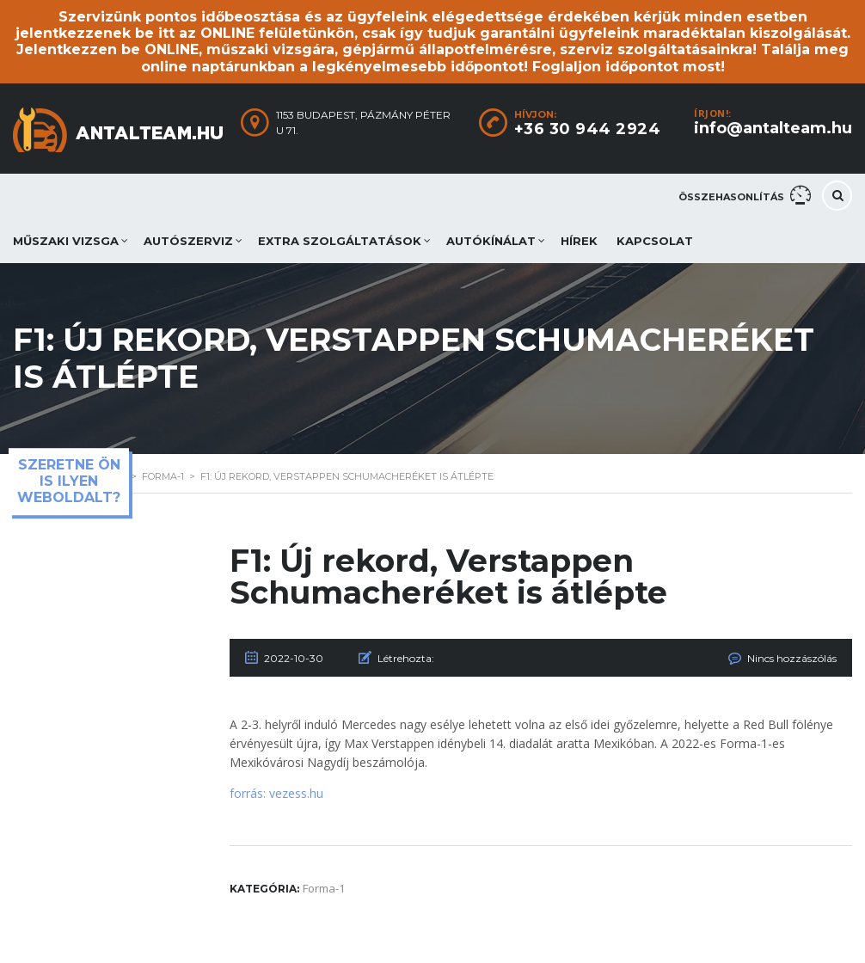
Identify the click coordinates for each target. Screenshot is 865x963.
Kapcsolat (655, 241)
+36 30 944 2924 (587, 129)
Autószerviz (188, 241)
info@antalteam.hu (773, 128)
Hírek (579, 241)
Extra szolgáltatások (339, 241)
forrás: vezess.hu (276, 793)
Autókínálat (491, 241)
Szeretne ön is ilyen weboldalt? (68, 481)
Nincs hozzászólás (792, 658)
